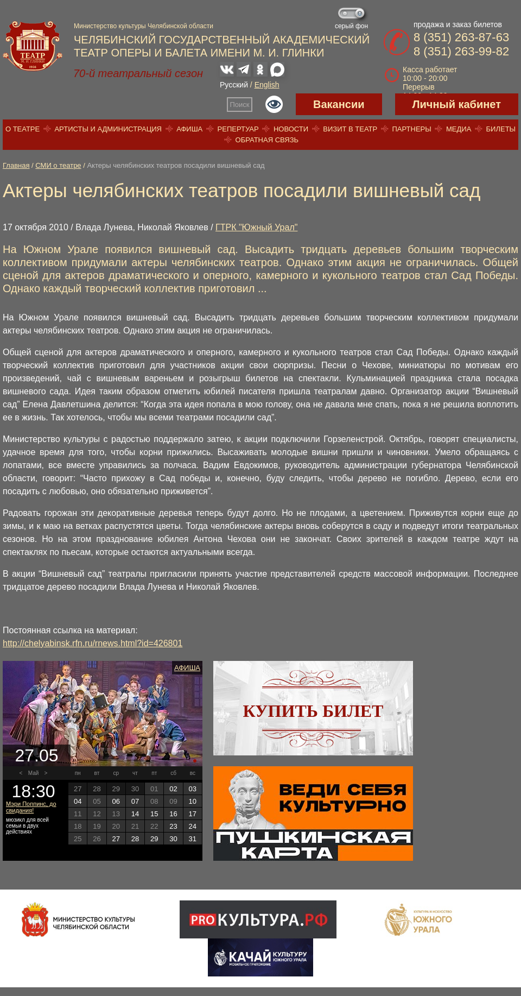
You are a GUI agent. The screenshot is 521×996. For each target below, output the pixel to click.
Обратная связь (267, 140)
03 (192, 789)
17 (192, 814)
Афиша (189, 129)
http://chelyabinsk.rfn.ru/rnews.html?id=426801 (92, 643)
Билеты (501, 129)
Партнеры (411, 129)
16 (173, 814)
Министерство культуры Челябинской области (143, 26)
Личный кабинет (456, 104)
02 (173, 789)
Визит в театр (350, 129)
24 (192, 826)
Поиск (240, 104)
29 (154, 839)
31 (192, 839)
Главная (16, 165)
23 (173, 826)
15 (154, 814)
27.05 (36, 755)
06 (115, 801)
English (267, 84)
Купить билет (313, 711)
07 (135, 801)
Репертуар (238, 129)
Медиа (458, 129)
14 (135, 814)
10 (192, 801)
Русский (234, 84)
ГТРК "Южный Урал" (256, 227)
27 (115, 839)
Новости (291, 129)
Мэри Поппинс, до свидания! (31, 807)
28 (135, 839)
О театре (22, 129)
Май (33, 773)
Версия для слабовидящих (274, 104)
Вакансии (339, 104)
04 (77, 801)
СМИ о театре (58, 165)
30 (173, 839)
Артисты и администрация (108, 129)
